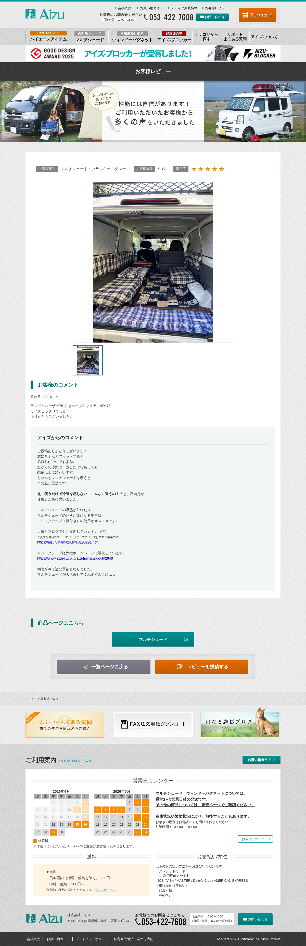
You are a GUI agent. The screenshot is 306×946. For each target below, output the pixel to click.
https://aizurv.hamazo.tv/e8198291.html (68, 542)
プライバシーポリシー (91, 939)
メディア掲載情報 (184, 8)
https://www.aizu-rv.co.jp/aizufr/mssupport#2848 (75, 558)
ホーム (30, 698)
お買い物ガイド (151, 8)
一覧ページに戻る (109, 666)
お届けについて (253, 839)
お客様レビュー (216, 8)
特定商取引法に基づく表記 (134, 939)
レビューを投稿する (207, 666)
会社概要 (124, 8)
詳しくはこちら (105, 890)
